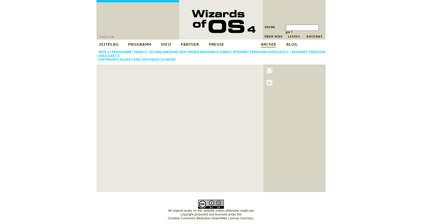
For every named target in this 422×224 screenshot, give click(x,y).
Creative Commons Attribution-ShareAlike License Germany (210, 218)
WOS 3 (104, 52)
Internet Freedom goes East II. (261, 52)
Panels (140, 52)
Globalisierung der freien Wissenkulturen (189, 52)
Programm (121, 52)
